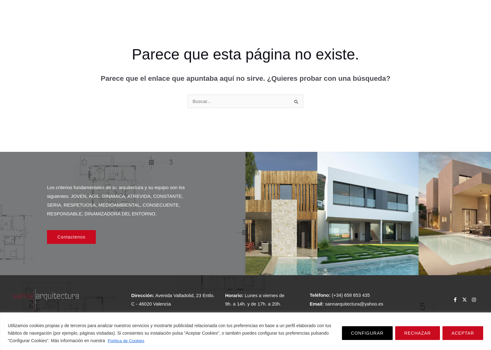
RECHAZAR (417, 333)
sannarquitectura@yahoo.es (354, 304)
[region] (245, 331)
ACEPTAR (463, 333)
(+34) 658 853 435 (351, 295)
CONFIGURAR (367, 333)
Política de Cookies (126, 340)
